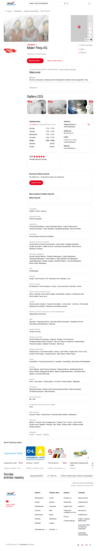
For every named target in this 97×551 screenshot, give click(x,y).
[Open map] (89, 124)
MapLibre (87, 39)
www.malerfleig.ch (69, 148)
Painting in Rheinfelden (31, 11)
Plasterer (46, 434)
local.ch (9, 11)
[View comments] (32, 44)
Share (81, 49)
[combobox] (35, 60)
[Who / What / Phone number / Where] (46, 3)
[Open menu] (89, 4)
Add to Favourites (86, 45)
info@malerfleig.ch (70, 142)
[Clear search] (65, 3)
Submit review (36, 183)
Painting (31, 434)
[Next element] (88, 107)
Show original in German (67, 69)
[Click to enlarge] (36, 107)
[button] (70, 26)
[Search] (67, 3)
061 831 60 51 (69, 133)
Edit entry (82, 52)
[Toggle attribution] (91, 39)
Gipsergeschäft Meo (36, 476)
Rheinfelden (18, 11)
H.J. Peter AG (51, 476)
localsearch (24, 544)
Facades (39, 434)
